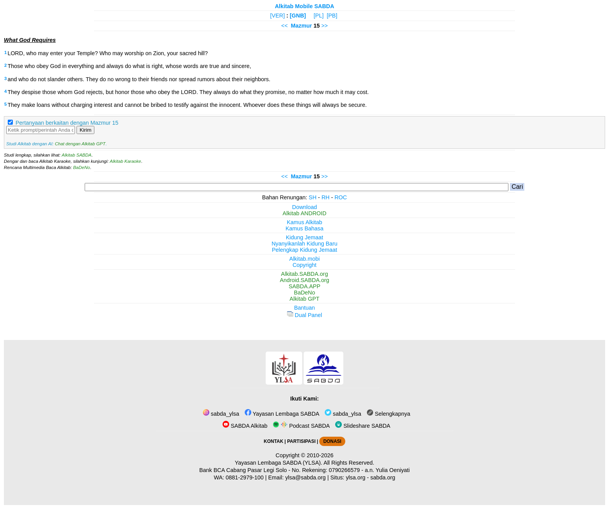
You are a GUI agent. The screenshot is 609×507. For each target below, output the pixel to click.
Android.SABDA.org (304, 280)
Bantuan (304, 308)
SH (313, 197)
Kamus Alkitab (304, 222)
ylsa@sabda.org (305, 477)
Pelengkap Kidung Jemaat (304, 250)
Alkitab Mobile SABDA (304, 6)
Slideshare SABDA (362, 426)
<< (284, 26)
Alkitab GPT (305, 299)
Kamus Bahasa (304, 228)
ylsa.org (355, 477)
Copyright (304, 265)
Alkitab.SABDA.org (304, 274)
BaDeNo (81, 167)
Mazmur (301, 26)
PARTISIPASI (301, 441)
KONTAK (273, 441)
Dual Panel (304, 315)
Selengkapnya (388, 414)
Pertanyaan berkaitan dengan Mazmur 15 (67, 123)
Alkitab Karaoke (125, 161)
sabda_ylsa (221, 414)
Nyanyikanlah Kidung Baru (304, 243)
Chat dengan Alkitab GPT (80, 143)
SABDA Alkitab (245, 426)
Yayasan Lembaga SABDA (282, 414)
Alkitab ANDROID (305, 213)
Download (304, 207)
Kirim (85, 130)
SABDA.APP (304, 286)
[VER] (277, 15)
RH (326, 197)
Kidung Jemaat (304, 237)
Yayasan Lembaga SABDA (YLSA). (278, 463)
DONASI (332, 441)
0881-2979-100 (245, 477)
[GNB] (298, 15)
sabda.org (383, 477)
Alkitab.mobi (304, 259)
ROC (340, 197)
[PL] (319, 15)
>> (324, 26)
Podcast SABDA (301, 426)
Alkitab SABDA (77, 155)
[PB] (332, 15)
